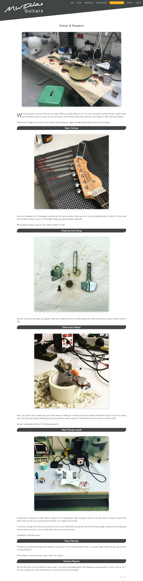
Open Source (101, 2)
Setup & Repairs (117, 2)
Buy (72, 2)
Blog (79, 2)
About (138, 2)
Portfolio (88, 2)
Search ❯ (123, 577)
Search (130, 2)
